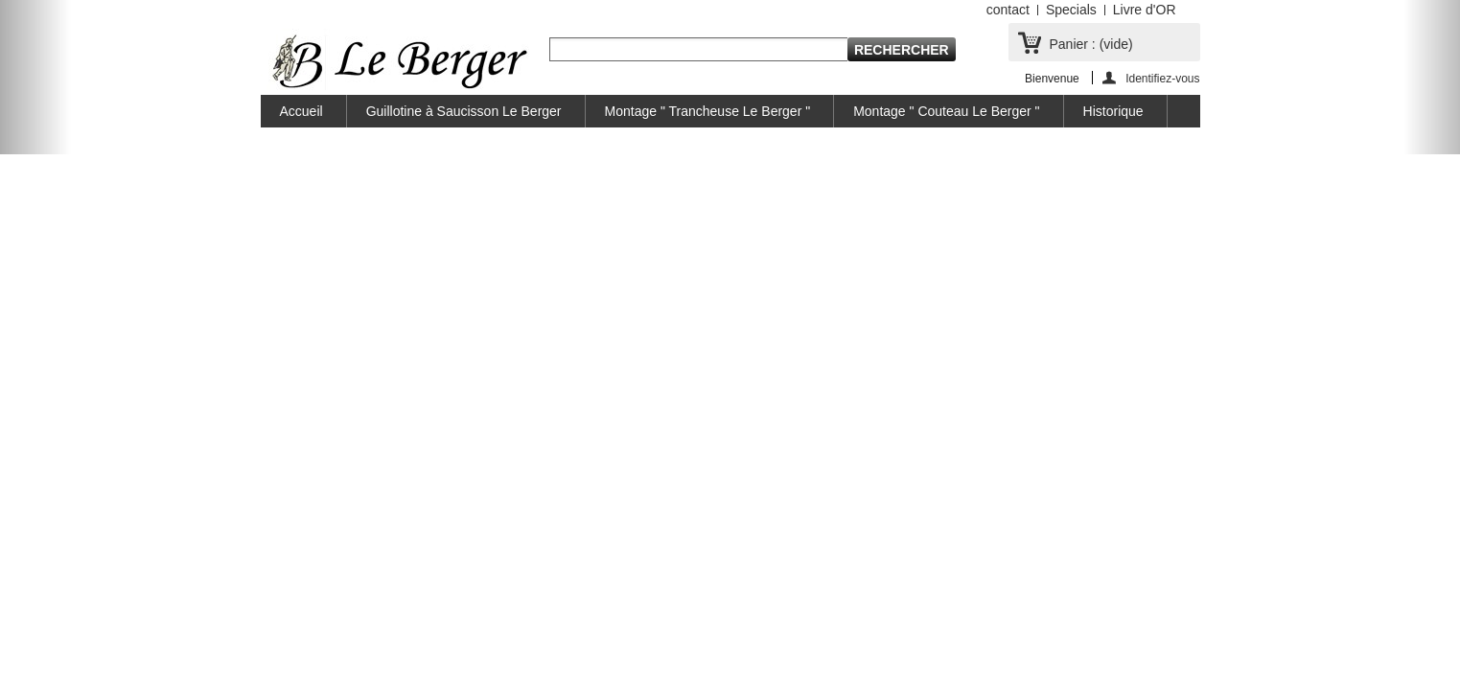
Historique (1113, 111)
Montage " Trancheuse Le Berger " (708, 111)
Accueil (301, 111)
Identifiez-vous (1162, 78)
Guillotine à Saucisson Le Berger (464, 111)
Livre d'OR (1144, 9)
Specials (1071, 9)
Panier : (1091, 44)
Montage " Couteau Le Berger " (946, 111)
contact (1008, 9)
